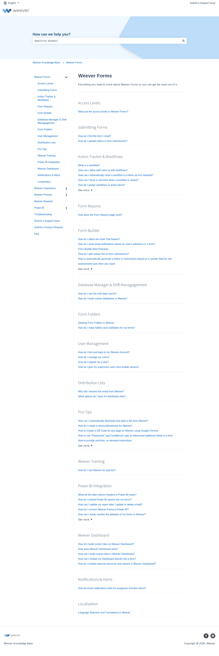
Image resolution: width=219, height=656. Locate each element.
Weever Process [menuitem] (43, 194)
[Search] (183, 41)
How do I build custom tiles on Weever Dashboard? (106, 544)
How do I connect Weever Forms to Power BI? (103, 509)
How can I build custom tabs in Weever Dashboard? (106, 554)
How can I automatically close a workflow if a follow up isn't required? (115, 175)
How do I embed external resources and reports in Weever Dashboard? (117, 563)
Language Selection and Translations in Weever (104, 612)
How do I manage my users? (93, 357)
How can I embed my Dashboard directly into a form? (107, 559)
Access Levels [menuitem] (45, 83)
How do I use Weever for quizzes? (96, 470)
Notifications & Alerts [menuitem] (49, 175)
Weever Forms (74, 62)
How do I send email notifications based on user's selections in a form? (116, 244)
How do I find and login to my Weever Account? (104, 352)
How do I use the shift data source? (97, 293)
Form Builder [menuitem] (45, 113)
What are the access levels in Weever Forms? (103, 111)
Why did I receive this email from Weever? (101, 391)
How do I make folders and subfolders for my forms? (106, 327)
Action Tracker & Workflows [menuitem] (47, 98)
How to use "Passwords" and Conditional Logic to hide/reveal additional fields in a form (125, 435)
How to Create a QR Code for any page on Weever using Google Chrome (118, 430)
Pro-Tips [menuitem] (42, 149)
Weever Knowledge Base (46, 62)
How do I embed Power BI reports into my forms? (105, 499)
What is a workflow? (89, 165)
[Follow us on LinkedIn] (212, 635)
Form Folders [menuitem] (45, 129)
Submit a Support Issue (202, 3)
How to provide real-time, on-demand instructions (105, 440)
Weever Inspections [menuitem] (45, 188)
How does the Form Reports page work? (100, 215)
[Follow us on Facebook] (206, 635)
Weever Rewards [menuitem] (43, 201)
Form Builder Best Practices (93, 249)
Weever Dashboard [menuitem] (48, 168)
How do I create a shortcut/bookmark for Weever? (105, 425)
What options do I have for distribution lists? (102, 396)
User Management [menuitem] (48, 136)
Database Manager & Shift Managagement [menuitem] (52, 121)
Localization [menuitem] (44, 181)
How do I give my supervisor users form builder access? (108, 367)
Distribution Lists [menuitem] (47, 142)
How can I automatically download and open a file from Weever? (113, 421)
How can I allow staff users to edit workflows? (103, 170)
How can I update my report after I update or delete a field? (110, 504)
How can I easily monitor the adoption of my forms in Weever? (112, 514)
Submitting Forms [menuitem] (47, 90)
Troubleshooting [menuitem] (43, 214)
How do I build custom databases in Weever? (102, 298)
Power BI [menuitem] (39, 207)
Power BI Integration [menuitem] (49, 162)
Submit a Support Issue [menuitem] (47, 221)
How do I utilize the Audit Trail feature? (99, 239)
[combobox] (107, 41)
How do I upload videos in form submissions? (102, 141)
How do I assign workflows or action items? (101, 185)
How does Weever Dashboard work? (98, 549)
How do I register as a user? (93, 362)
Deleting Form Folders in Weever (96, 323)
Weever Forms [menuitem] (42, 77)
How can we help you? (52, 34)
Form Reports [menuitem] (45, 106)
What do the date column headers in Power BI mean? (107, 494)
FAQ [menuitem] (36, 234)
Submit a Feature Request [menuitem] (48, 227)
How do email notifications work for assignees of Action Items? (112, 588)
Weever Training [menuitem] (46, 155)
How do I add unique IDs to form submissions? (103, 254)
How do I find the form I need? (94, 136)
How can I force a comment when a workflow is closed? (108, 180)
